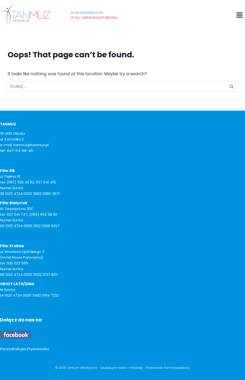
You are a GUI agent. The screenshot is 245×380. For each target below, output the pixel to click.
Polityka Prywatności (31, 348)
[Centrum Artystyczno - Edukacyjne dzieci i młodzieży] (60, 14)
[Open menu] (239, 15)
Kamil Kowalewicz (177, 368)
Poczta (6, 348)
